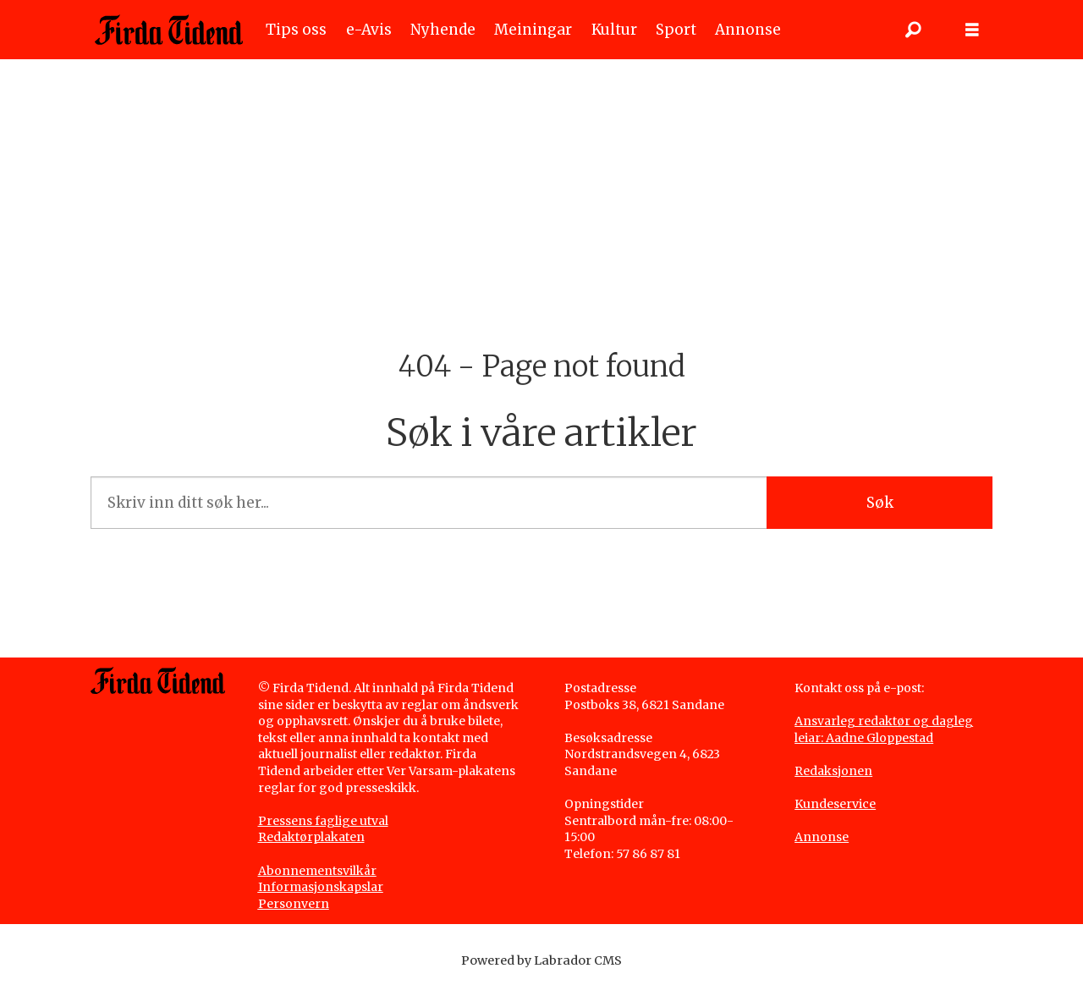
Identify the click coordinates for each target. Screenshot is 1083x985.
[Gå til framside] (169, 29)
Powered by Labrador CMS (541, 960)
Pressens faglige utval (323, 820)
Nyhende (443, 29)
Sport (676, 29)
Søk (879, 502)
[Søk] (913, 29)
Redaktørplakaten (311, 837)
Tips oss (296, 29)
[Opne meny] (972, 30)
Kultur (614, 29)
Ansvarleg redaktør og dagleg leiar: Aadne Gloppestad (883, 729)
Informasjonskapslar (320, 886)
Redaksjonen (833, 771)
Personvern (293, 903)
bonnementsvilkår (322, 870)
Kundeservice (835, 804)
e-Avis (369, 29)
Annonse (748, 29)
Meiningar (533, 29)
